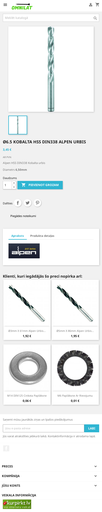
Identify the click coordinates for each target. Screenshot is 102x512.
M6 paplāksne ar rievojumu (75, 395)
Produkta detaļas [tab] (42, 236)
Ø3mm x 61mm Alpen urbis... (27, 331)
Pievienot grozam (40, 185)
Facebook (6, 448)
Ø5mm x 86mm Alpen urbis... (75, 331)
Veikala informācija (19, 495)
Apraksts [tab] (17, 236)
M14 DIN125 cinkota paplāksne (27, 395)
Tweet (27, 203)
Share (18, 203)
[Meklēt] (51, 18)
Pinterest (37, 203)
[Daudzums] (7, 185)
